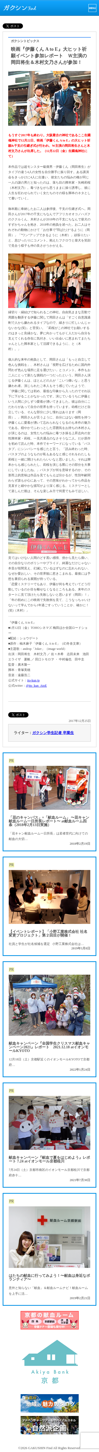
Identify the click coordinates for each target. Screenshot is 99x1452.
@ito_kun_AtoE (36, 685)
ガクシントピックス (25, 41)
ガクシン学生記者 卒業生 (53, 733)
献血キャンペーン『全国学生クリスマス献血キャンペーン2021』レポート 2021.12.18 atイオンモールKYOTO (49, 1047)
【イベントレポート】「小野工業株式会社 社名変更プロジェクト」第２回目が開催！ (48, 933)
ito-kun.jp (33, 680)
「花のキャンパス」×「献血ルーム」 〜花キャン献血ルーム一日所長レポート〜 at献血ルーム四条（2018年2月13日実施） (49, 821)
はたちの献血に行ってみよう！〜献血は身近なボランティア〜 (49, 1277)
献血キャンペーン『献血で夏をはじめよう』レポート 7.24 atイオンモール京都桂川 (49, 1159)
